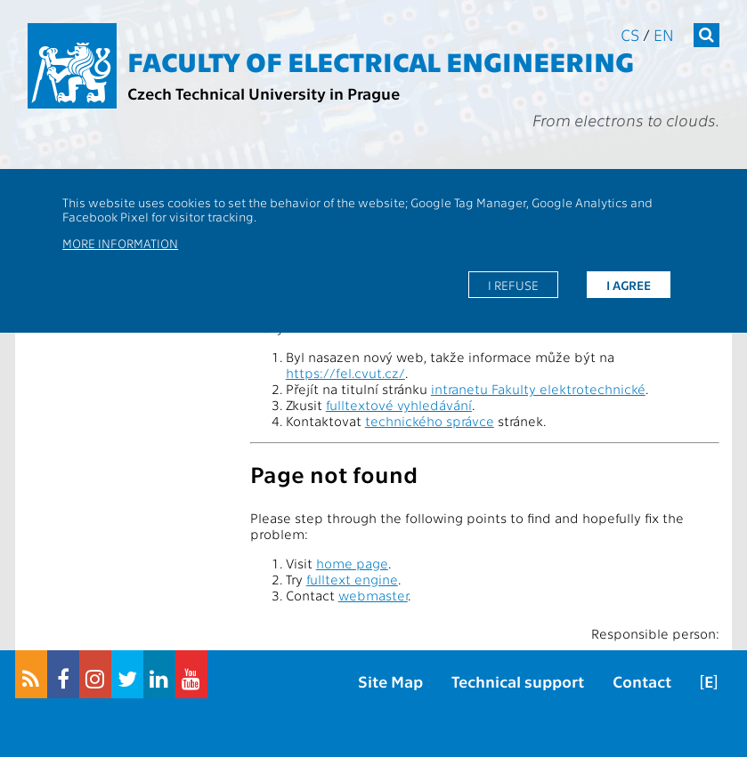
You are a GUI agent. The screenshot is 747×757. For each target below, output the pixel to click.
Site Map (390, 681)
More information (120, 243)
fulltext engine (352, 579)
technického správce (429, 421)
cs (630, 34)
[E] (709, 681)
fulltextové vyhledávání (399, 405)
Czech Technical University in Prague (263, 93)
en (664, 34)
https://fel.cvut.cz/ (345, 373)
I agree (628, 285)
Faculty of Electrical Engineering (380, 60)
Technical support (517, 681)
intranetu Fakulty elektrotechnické (538, 389)
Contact (642, 681)
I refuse (513, 285)
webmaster (373, 595)
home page (352, 563)
